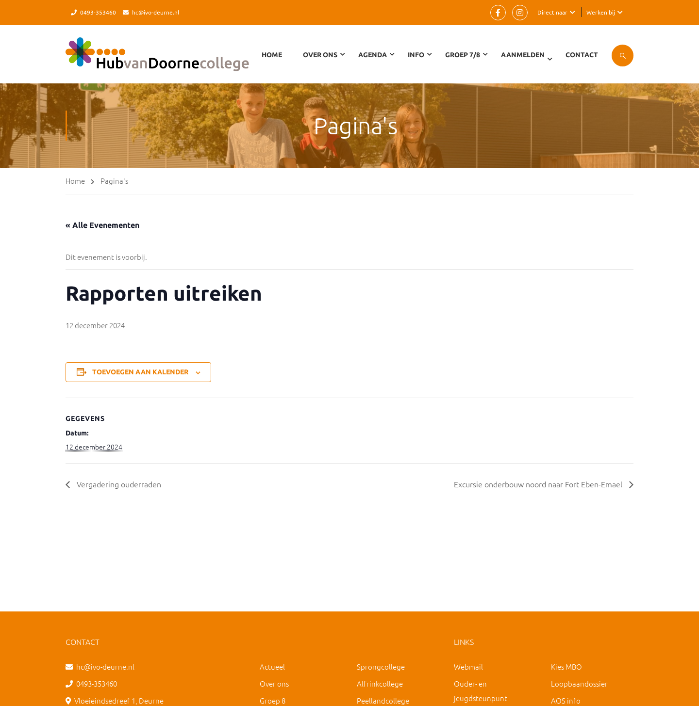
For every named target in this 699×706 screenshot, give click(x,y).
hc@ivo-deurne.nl (155, 12)
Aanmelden (523, 55)
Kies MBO (566, 666)
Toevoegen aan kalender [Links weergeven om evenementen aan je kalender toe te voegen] (140, 372)
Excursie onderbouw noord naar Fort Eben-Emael (539, 484)
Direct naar (552, 12)
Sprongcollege (381, 666)
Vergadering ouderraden (118, 484)
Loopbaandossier (579, 683)
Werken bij (600, 12)
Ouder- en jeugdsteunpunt (480, 690)
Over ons (274, 683)
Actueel (272, 666)
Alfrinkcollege (380, 683)
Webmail (468, 666)
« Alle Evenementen (102, 225)
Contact (582, 55)
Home (272, 55)
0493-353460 (98, 12)
